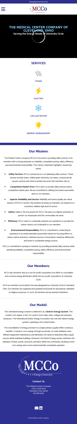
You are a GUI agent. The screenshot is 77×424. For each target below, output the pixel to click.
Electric (38, 98)
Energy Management (38, 133)
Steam (38, 81)
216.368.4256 (38, 393)
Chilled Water (38, 116)
